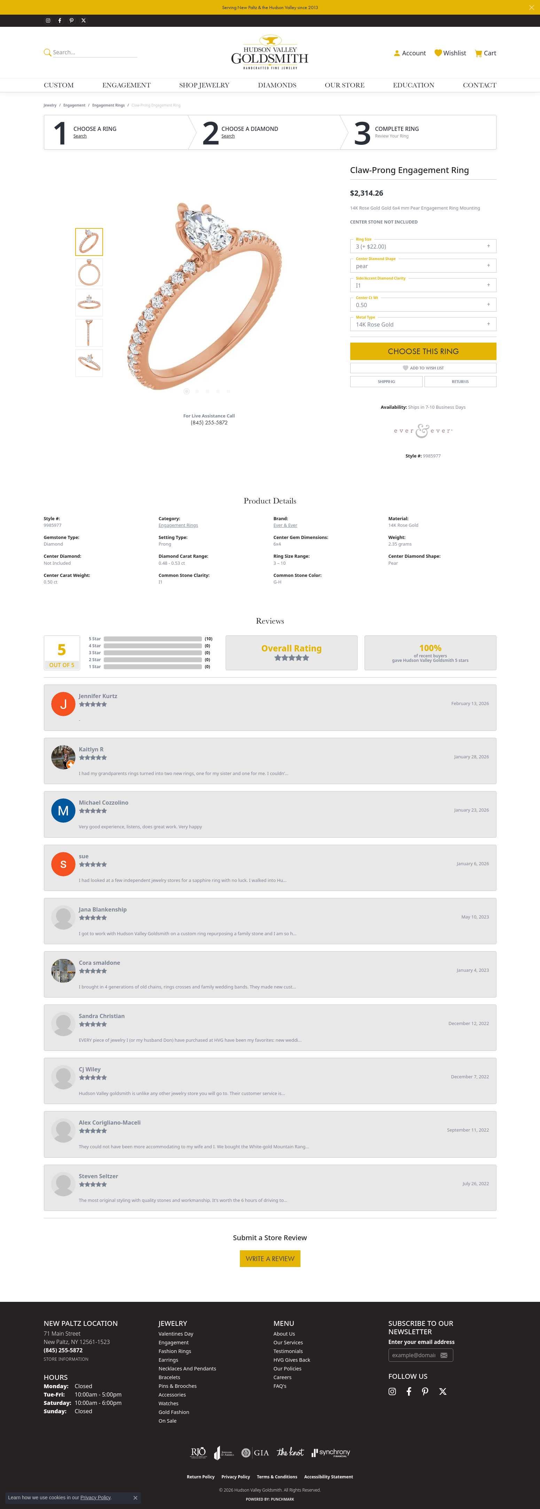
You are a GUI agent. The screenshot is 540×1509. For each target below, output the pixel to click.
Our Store (345, 85)
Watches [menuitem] (169, 1403)
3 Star (95, 653)
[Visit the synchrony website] (331, 1453)
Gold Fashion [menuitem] (174, 1412)
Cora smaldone (99, 963)
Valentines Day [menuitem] (176, 1333)
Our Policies (288, 1368)
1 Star (95, 667)
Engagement (126, 85)
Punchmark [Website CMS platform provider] (282, 1499)
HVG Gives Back (292, 1359)
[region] (207, 302)
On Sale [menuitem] (168, 1420)
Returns (460, 381)
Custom (59, 85)
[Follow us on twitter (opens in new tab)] (83, 21)
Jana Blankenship (103, 909)
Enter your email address (422, 1341)
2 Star (95, 660)
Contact (479, 85)
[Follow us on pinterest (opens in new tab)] (72, 21)
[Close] (531, 7)
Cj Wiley (90, 1069)
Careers (283, 1377)
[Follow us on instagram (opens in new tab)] (48, 21)
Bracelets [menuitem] (169, 1377)
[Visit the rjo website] (198, 1453)
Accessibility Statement (328, 1477)
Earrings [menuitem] (168, 1359)
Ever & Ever (285, 525)
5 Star (95, 639)
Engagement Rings (108, 105)
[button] (409, 52)
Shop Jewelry (204, 85)
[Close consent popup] (135, 1498)
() (208, 639)
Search (80, 136)
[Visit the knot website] (290, 1453)
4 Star (95, 646)
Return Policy (201, 1477)
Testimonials (288, 1351)
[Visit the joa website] (224, 1453)
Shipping (386, 381)
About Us (284, 1333)
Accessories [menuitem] (172, 1394)
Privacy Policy (235, 1477)
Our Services (288, 1342)
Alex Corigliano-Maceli (110, 1122)
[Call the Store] (63, 1350)
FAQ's (280, 1386)
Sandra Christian (102, 1016)
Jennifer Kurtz (98, 696)
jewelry (50, 105)
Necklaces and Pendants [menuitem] (187, 1368)
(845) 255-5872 (209, 422)
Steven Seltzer (98, 1176)
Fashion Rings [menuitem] (175, 1351)
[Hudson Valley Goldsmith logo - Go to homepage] (270, 52)
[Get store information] (66, 1359)
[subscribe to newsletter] (444, 1355)
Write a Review (270, 1258)
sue (84, 856)
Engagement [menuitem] (174, 1342)
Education (414, 85)
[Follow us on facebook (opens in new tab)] (60, 21)
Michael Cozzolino (103, 802)
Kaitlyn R (91, 749)
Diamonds (277, 85)
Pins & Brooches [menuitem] (178, 1386)
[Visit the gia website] (255, 1453)
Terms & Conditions (277, 1477)
